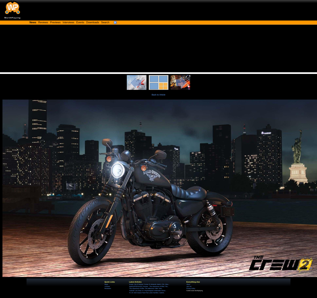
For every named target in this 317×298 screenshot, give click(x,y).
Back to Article (158, 94)
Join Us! (189, 286)
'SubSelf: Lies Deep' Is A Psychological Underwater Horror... (147, 290)
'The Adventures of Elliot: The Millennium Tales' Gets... (146, 288)
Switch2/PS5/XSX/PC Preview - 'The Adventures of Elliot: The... (149, 286)
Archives (107, 286)
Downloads (92, 22)
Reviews (43, 22)
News (106, 284)
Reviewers (108, 288)
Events (80, 22)
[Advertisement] (158, 49)
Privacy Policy (190, 288)
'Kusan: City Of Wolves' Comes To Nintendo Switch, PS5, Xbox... (149, 284)
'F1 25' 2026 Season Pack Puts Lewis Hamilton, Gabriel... (147, 293)
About (188, 284)
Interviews (68, 22)
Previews (55, 22)
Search (105, 22)
